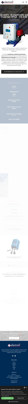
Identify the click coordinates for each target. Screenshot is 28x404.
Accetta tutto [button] (7, 398)
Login (14, 368)
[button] (14, 401)
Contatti (14, 367)
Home (14, 362)
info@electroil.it (14, 382)
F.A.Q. (14, 366)
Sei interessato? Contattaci (14, 71)
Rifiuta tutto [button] (21, 398)
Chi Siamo (14, 363)
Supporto (14, 364)
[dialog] (14, 395)
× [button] (26, 387)
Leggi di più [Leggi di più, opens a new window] (7, 395)
